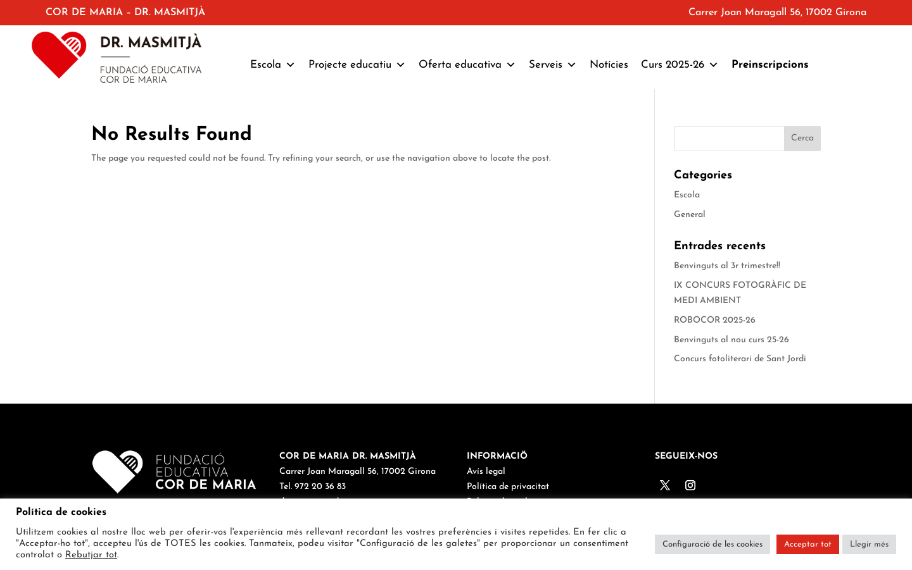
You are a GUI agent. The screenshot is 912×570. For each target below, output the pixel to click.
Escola (273, 65)
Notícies (609, 64)
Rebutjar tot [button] (91, 555)
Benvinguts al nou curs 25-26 (731, 340)
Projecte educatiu (357, 65)
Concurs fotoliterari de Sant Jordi (740, 359)
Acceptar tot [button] (808, 544)
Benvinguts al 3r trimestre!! (727, 266)
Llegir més (869, 544)
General (690, 215)
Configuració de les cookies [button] (712, 544)
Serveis (553, 65)
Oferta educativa (467, 65)
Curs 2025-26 (680, 65)
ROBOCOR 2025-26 (715, 320)
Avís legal (486, 471)
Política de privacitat (508, 487)
